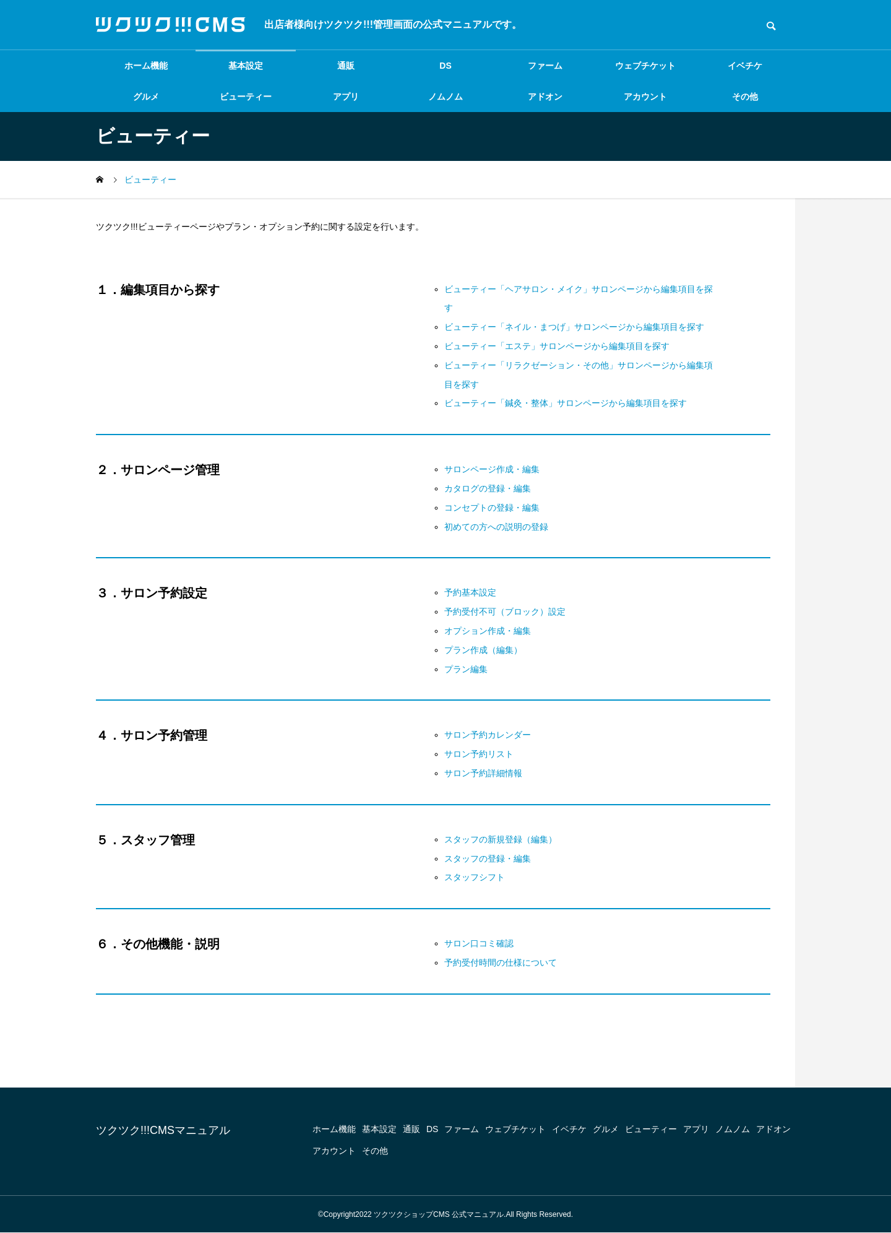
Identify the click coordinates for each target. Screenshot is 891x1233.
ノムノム (445, 97)
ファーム (545, 66)
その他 (745, 97)
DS (445, 66)
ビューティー (246, 97)
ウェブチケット (645, 66)
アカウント (645, 97)
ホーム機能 (146, 66)
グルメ (146, 97)
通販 (346, 66)
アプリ (346, 97)
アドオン (545, 97)
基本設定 (245, 66)
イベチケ (745, 66)
